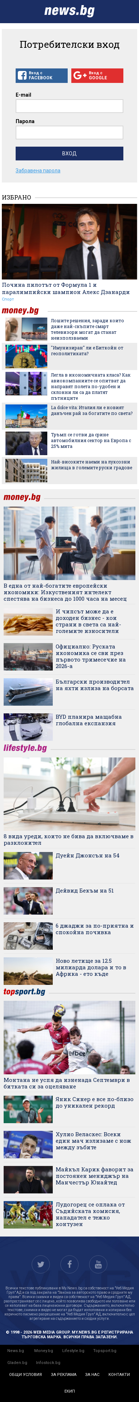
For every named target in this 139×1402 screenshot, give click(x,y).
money (25, 311)
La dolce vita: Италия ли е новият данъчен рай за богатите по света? (91, 410)
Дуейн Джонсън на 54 (88, 855)
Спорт (8, 299)
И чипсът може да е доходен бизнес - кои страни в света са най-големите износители (88, 621)
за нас (92, 1374)
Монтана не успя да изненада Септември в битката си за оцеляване (67, 1083)
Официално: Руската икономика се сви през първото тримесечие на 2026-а (91, 656)
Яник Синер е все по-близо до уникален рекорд (95, 1102)
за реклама (63, 1374)
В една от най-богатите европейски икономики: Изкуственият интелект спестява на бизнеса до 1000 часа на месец (65, 592)
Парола (25, 121)
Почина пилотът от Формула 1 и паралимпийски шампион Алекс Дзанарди (66, 288)
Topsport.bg (104, 1350)
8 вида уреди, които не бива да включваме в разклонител (69, 839)
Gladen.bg (17, 1362)
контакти (119, 1374)
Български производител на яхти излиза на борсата (95, 684)
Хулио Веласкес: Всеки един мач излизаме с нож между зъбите (93, 1140)
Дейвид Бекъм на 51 (85, 890)
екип (69, 1391)
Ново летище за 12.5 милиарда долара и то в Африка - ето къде (91, 967)
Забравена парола (38, 170)
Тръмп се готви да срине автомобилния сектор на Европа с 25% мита (91, 440)
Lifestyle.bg (73, 1350)
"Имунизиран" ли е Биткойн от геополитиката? (87, 350)
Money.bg (43, 1350)
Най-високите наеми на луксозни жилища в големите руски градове (91, 464)
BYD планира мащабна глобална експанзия (89, 719)
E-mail (23, 95)
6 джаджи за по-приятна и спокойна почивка (95, 928)
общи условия (25, 1374)
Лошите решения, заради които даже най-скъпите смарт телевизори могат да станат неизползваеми (87, 329)
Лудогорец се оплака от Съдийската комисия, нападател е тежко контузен (90, 1214)
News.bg (15, 1350)
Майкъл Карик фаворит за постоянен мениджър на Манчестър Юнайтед (95, 1175)
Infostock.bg (48, 1362)
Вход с (41, 76)
